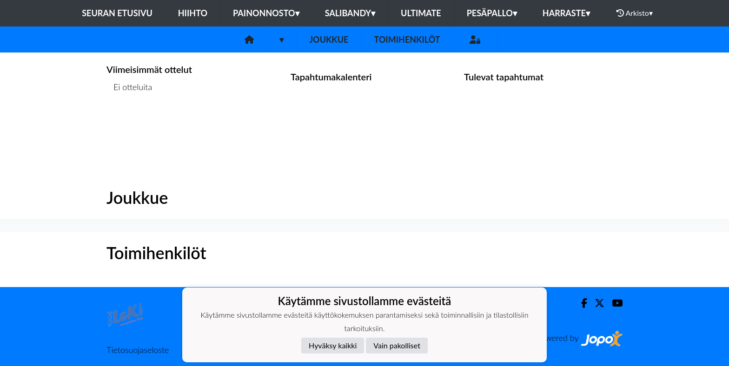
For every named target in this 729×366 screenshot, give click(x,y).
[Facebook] (580, 303)
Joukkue (328, 39)
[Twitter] (595, 303)
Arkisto (634, 13)
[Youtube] (613, 303)
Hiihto (192, 13)
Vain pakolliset (396, 345)
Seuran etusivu (117, 13)
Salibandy (350, 13)
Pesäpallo (492, 13)
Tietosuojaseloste (137, 350)
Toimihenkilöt (407, 39)
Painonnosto (266, 13)
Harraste (566, 13)
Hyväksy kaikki (333, 345)
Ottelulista (129, 122)
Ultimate (421, 13)
